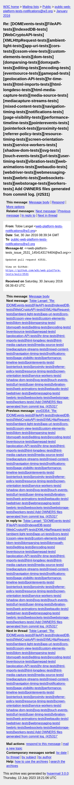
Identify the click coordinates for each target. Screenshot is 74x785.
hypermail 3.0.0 (57, 773)
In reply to (28, 215)
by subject (29, 757)
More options (15, 206)
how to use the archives (31, 761)
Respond (58, 202)
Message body (39, 202)
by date (61, 752)
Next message (46, 211)
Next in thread (47, 215)
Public (46, 6)
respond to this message (43, 744)
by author (45, 757)
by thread (13, 757)
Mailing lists (30, 6)
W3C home (11, 6)
